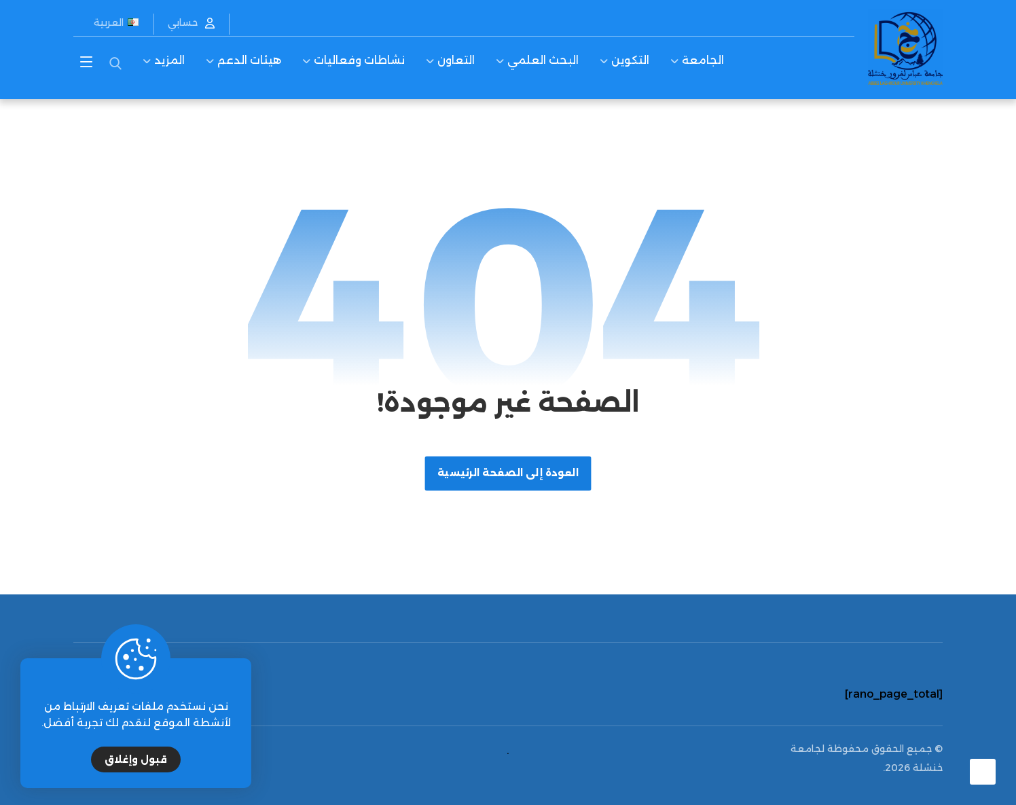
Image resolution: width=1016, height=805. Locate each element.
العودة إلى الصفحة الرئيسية (508, 473)
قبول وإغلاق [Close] (136, 759)
